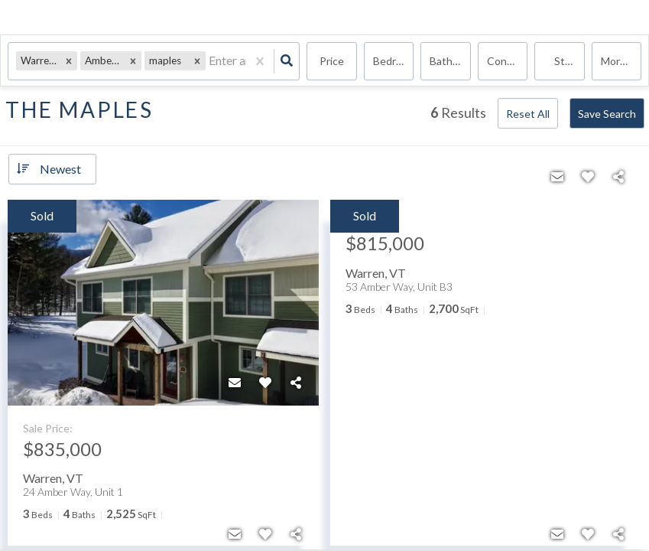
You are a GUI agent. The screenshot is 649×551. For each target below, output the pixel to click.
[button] (68, 60)
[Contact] (234, 382)
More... (617, 60)
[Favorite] (265, 382)
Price (332, 60)
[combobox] (210, 61)
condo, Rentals (507, 60)
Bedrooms (393, 60)
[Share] (296, 382)
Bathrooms (450, 60)
